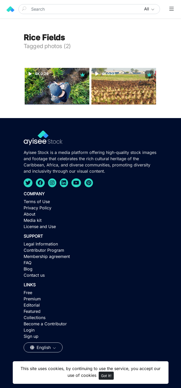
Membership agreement (47, 256)
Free (28, 292)
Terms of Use (37, 201)
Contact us (34, 275)
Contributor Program (44, 250)
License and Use (40, 226)
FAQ (27, 262)
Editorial (32, 305)
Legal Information (41, 244)
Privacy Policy (37, 207)
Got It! (106, 375)
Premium (32, 298)
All (147, 8)
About (29, 214)
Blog (28, 268)
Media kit (33, 220)
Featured (32, 311)
